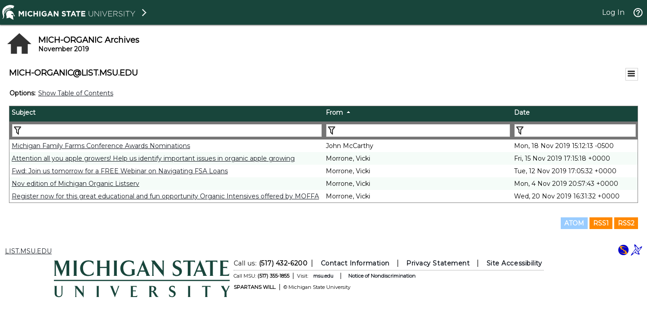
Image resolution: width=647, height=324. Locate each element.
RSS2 (626, 223)
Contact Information (355, 263)
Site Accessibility (514, 263)
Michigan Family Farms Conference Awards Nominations (101, 146)
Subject (23, 112)
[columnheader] (166, 114)
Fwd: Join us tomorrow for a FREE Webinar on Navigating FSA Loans (120, 171)
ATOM (574, 223)
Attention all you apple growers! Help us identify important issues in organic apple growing (153, 158)
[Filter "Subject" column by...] (167, 130)
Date (522, 112)
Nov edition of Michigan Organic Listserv (75, 184)
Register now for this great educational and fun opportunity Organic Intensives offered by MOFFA (165, 196)
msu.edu (323, 276)
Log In (613, 12)
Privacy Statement (438, 263)
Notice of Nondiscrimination (382, 276)
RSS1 (601, 223)
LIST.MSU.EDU (28, 251)
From (334, 112)
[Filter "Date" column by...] (575, 130)
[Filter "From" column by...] (418, 130)
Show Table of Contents (75, 93)
